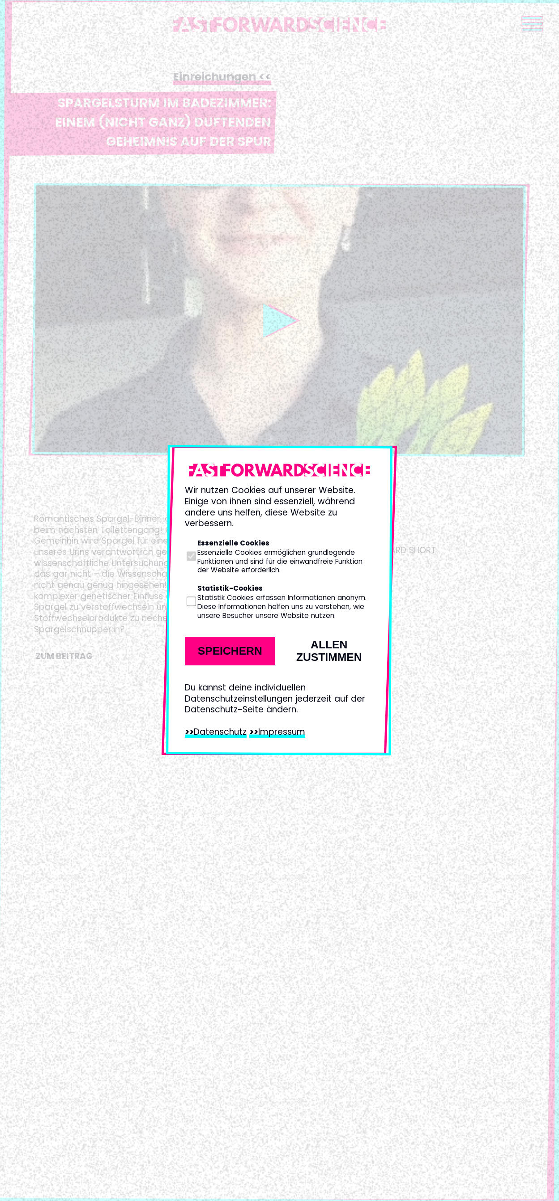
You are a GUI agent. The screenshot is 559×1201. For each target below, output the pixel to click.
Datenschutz (220, 732)
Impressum (281, 732)
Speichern (230, 651)
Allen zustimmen (329, 651)
